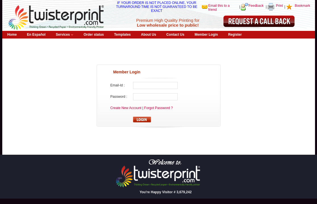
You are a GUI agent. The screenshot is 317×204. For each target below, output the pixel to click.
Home (12, 35)
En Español (36, 35)
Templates (122, 35)
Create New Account (126, 108)
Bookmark (302, 6)
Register (235, 35)
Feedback (256, 6)
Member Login (206, 35)
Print (279, 6)
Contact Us (175, 35)
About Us (148, 35)
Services (64, 35)
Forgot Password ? (158, 108)
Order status (94, 35)
